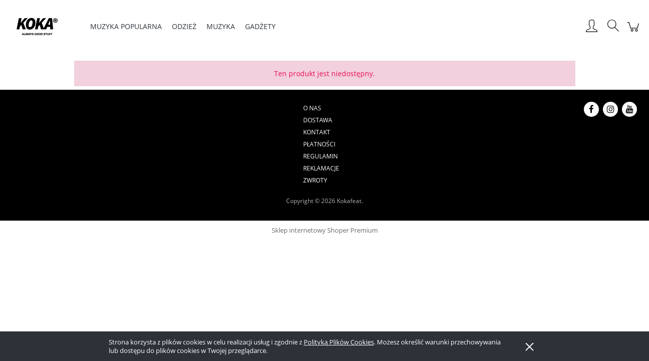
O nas (202, 108)
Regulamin (353, 108)
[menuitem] (126, 26)
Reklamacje (397, 108)
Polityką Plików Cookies (339, 341)
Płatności (311, 108)
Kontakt (272, 108)
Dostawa (235, 108)
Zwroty (436, 108)
